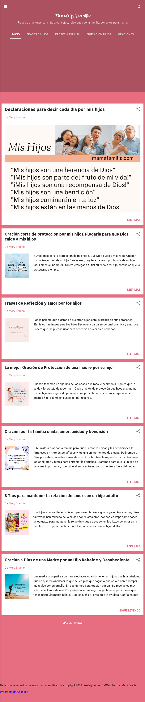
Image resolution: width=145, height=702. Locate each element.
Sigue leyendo (130, 610)
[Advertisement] (72, 73)
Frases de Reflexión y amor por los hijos (43, 303)
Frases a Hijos (37, 34)
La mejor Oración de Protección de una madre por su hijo (59, 367)
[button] (138, 110)
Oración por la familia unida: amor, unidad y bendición (56, 431)
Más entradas (72, 622)
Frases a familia (67, 34)
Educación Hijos (99, 34)
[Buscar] (139, 8)
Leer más (133, 220)
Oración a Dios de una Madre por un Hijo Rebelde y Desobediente (67, 559)
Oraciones (126, 34)
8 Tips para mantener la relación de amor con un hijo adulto (61, 495)
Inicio (15, 34)
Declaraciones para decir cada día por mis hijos (55, 109)
